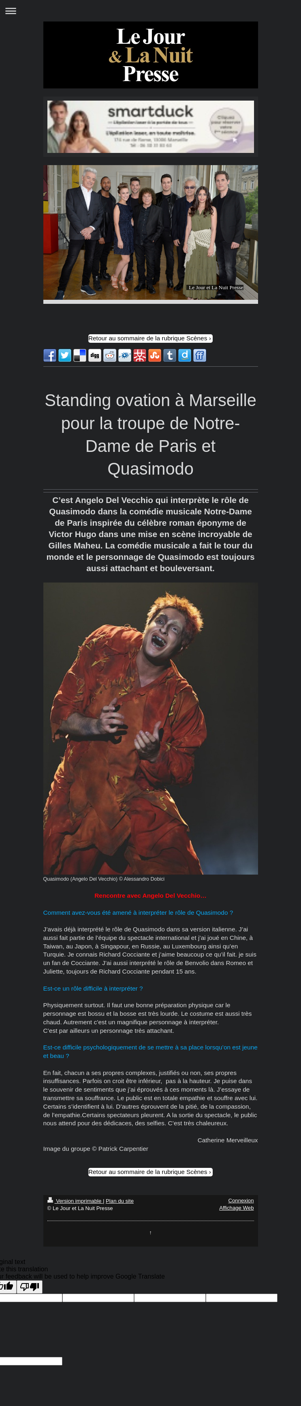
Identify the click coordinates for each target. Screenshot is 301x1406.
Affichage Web (236, 1208)
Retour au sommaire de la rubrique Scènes (147, 338)
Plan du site (120, 1201)
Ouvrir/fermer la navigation (150, 10)
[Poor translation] (30, 1287)
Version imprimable (75, 1201)
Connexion (241, 1200)
